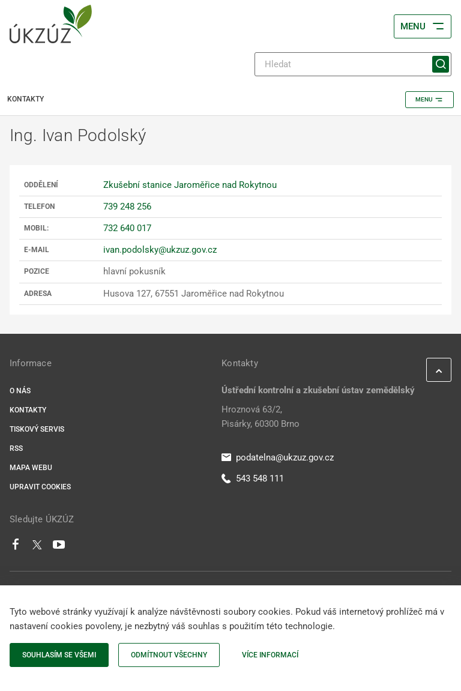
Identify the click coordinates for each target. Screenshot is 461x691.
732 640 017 (127, 228)
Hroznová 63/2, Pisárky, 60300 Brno (260, 416)
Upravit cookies (40, 487)
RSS (16, 448)
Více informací (270, 655)
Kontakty (28, 410)
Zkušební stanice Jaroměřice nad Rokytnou (190, 185)
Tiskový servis (37, 429)
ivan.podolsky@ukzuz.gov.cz (160, 249)
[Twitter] (37, 547)
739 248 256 (127, 206)
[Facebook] (16, 547)
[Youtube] (59, 547)
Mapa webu (31, 467)
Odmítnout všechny (169, 655)
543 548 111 (252, 478)
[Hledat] (353, 64)
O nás (20, 391)
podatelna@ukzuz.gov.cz (277, 457)
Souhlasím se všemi (59, 655)
